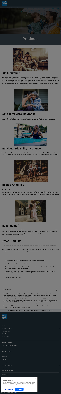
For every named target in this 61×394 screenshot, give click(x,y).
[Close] (35, 378)
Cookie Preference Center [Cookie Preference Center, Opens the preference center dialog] (8, 389)
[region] (19, 384)
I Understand (19, 389)
